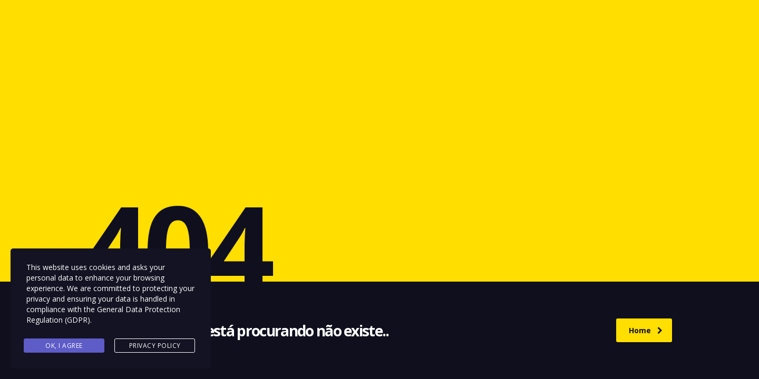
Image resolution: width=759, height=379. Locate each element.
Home (646, 330)
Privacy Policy (155, 345)
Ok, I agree (64, 345)
